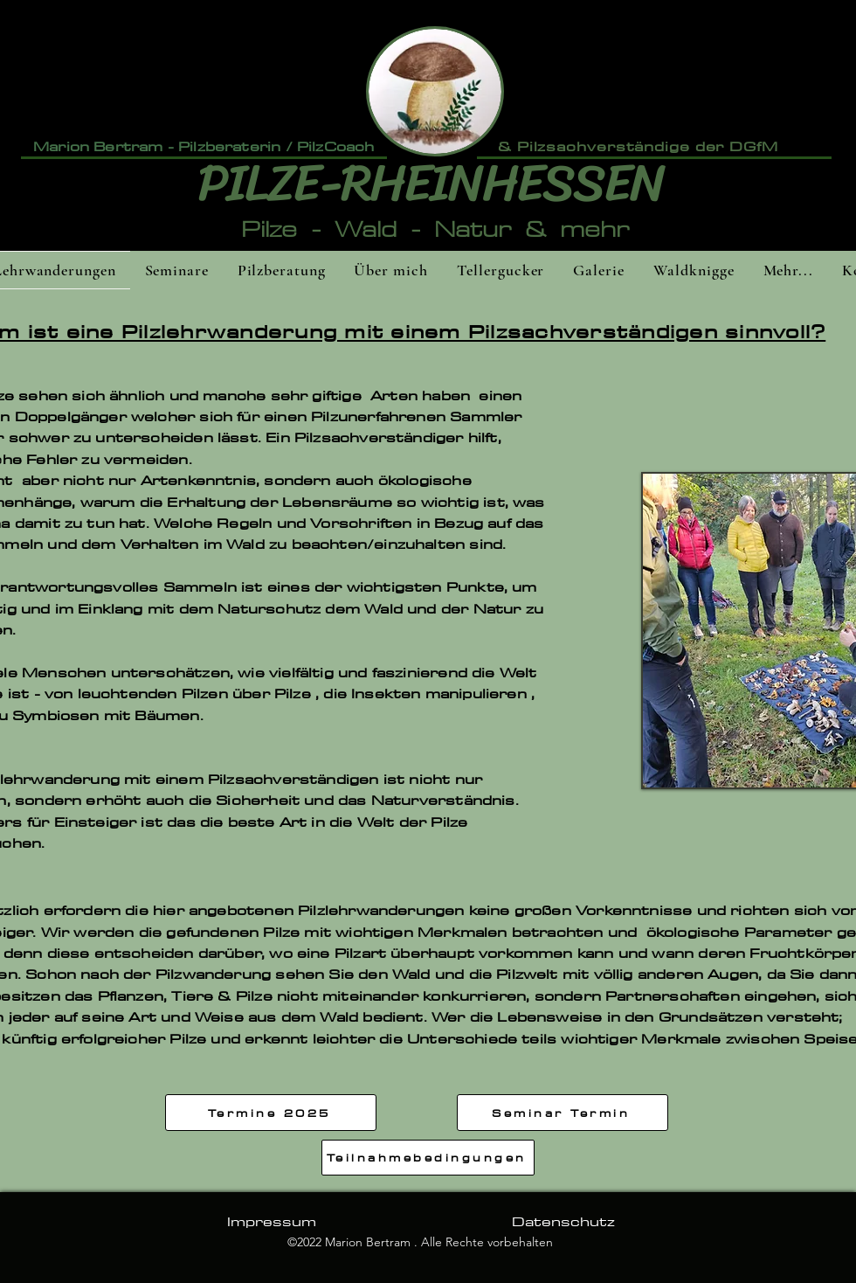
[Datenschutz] (563, 1220)
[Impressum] (271, 1220)
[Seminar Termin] (562, 1112)
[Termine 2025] (270, 1112)
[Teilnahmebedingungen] (428, 1158)
